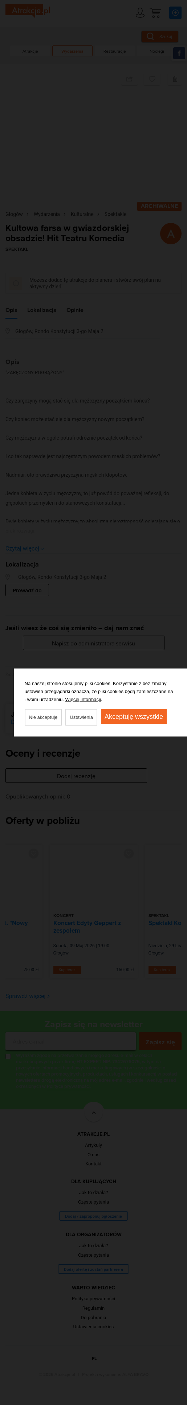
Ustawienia (81, 717)
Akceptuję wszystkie (134, 716)
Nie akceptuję (43, 717)
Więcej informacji (83, 699)
